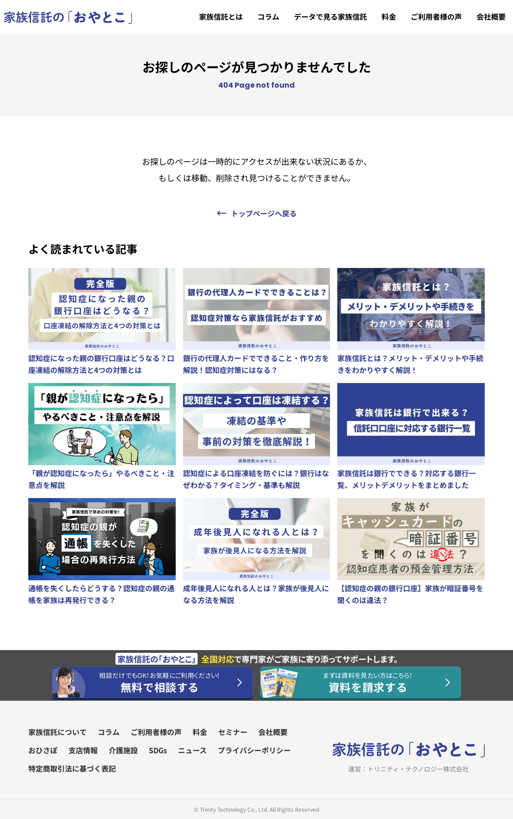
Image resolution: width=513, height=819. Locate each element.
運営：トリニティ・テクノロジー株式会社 (408, 768)
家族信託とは (221, 16)
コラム (268, 16)
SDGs (158, 750)
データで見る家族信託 (330, 16)
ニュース (192, 750)
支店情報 (83, 750)
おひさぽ (43, 750)
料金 (389, 16)
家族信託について (57, 731)
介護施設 (123, 750)
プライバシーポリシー (254, 750)
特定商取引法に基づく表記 (72, 768)
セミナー (232, 731)
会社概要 (491, 16)
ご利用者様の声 (436, 16)
